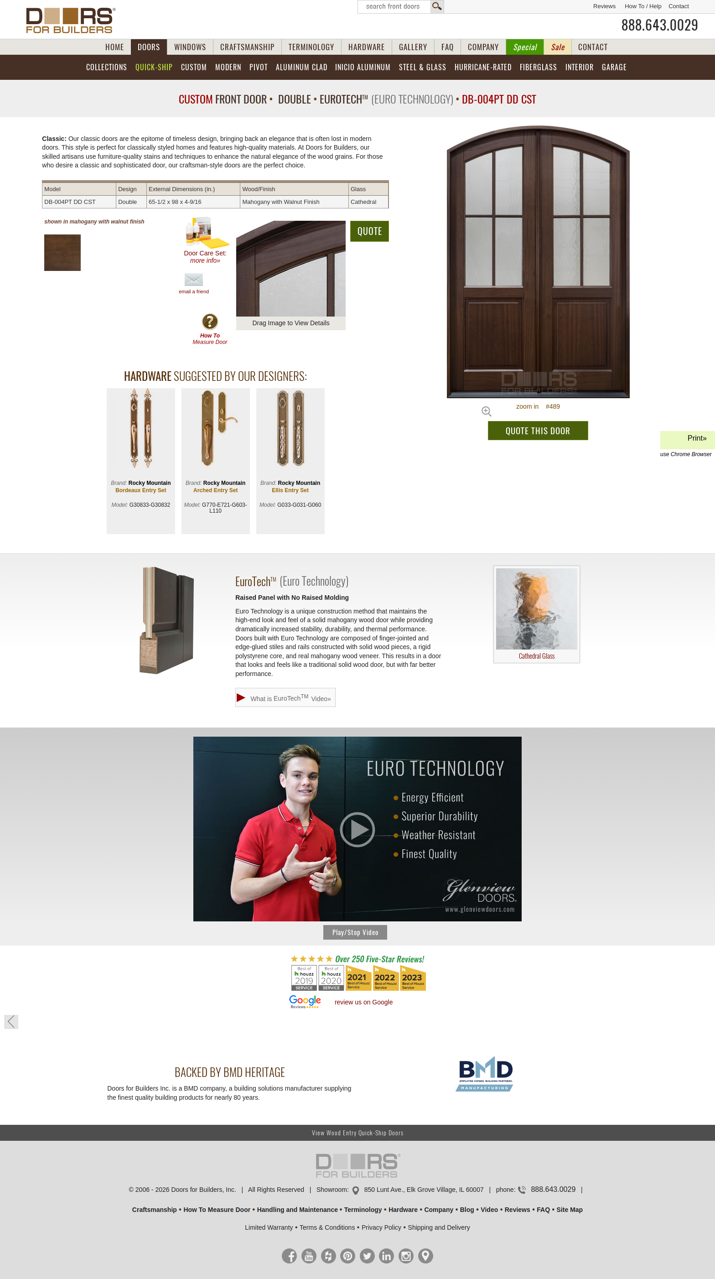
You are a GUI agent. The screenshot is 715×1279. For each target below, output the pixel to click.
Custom (194, 67)
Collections (106, 67)
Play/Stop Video (355, 932)
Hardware (403, 1209)
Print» (686, 441)
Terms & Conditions (327, 1227)
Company (438, 1209)
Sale (558, 47)
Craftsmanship (154, 1209)
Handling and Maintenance (297, 1209)
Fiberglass (538, 67)
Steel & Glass (422, 67)
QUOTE (370, 231)
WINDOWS (190, 47)
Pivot (258, 67)
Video (489, 1209)
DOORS (149, 47)
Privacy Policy (381, 1227)
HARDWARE (366, 47)
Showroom (331, 1189)
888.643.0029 (660, 25)
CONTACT (593, 47)
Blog (467, 1209)
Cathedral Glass (536, 614)
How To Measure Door (216, 1209)
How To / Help (643, 6)
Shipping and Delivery (439, 1227)
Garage (614, 67)
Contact (678, 6)
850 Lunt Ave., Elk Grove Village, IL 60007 (424, 1189)
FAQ (447, 47)
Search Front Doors (401, 6)
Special (525, 47)
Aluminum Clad (301, 67)
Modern (228, 67)
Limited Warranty (269, 1227)
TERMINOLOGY (311, 47)
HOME (114, 47)
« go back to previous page (11, 1022)
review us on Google (364, 1002)
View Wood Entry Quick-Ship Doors (358, 1132)
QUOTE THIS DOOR (538, 431)
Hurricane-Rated (483, 67)
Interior (579, 67)
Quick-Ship (154, 67)
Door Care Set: (207, 240)
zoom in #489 (538, 406)
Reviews (604, 6)
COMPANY (483, 47)
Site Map (570, 1209)
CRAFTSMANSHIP (247, 47)
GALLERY (413, 47)
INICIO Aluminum (363, 67)
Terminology (363, 1209)
